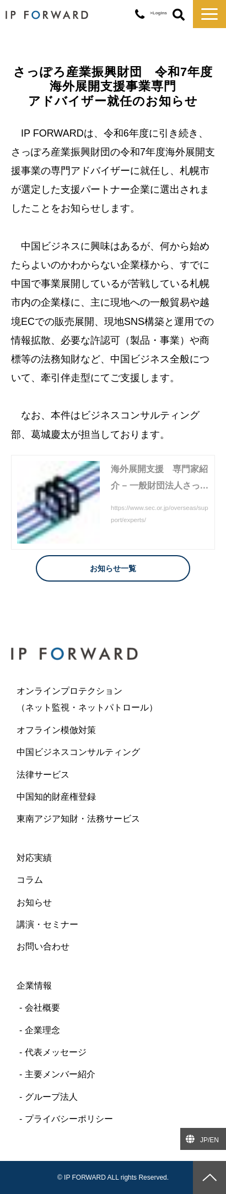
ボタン (178, 15)
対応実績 (34, 857)
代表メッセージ (56, 1052)
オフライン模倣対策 (56, 730)
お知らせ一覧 (113, 568)
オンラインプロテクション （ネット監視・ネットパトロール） (109, 699)
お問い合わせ (43, 946)
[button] (209, 14)
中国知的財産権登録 (56, 796)
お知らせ (34, 902)
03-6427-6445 (139, 15)
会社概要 (42, 1007)
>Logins (158, 12)
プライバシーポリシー (69, 1119)
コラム (30, 879)
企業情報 (34, 985)
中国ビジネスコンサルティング (78, 752)
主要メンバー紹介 (60, 1074)
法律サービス (43, 774)
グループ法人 (51, 1096)
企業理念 (42, 1030)
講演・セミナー (47, 924)
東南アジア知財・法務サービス (78, 818)
